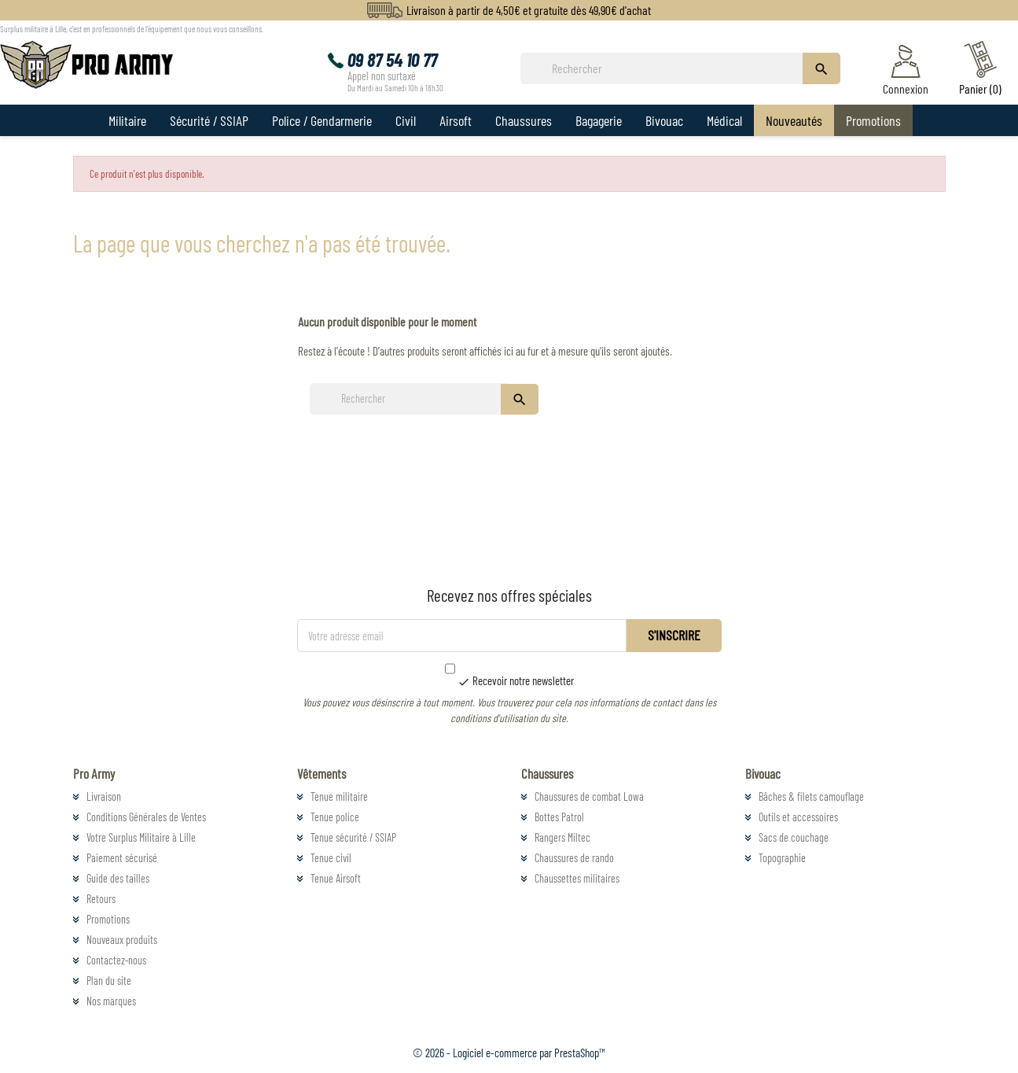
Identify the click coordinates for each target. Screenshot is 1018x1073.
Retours (101, 898)
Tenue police (335, 817)
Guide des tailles (117, 878)
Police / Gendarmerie (322, 120)
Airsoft (455, 120)
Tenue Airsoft (336, 878)
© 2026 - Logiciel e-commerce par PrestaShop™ (509, 1052)
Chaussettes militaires (577, 878)
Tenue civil (331, 858)
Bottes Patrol (559, 817)
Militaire (127, 120)
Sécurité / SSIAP (209, 120)
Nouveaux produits (121, 939)
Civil (405, 120)
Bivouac (664, 120)
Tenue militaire (339, 796)
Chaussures (523, 120)
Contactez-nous (116, 960)
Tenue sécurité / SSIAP (353, 837)
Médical (724, 120)
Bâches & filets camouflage (811, 796)
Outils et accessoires (798, 817)
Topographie (782, 858)
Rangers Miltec (562, 837)
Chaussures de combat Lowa (589, 796)
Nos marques (111, 1001)
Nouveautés (794, 120)
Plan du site (108, 980)
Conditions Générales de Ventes (146, 817)
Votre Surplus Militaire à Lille (141, 837)
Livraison (103, 796)
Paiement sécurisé (121, 858)
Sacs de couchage (794, 837)
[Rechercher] (665, 68)
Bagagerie (598, 120)
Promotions (873, 120)
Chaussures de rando (574, 858)
